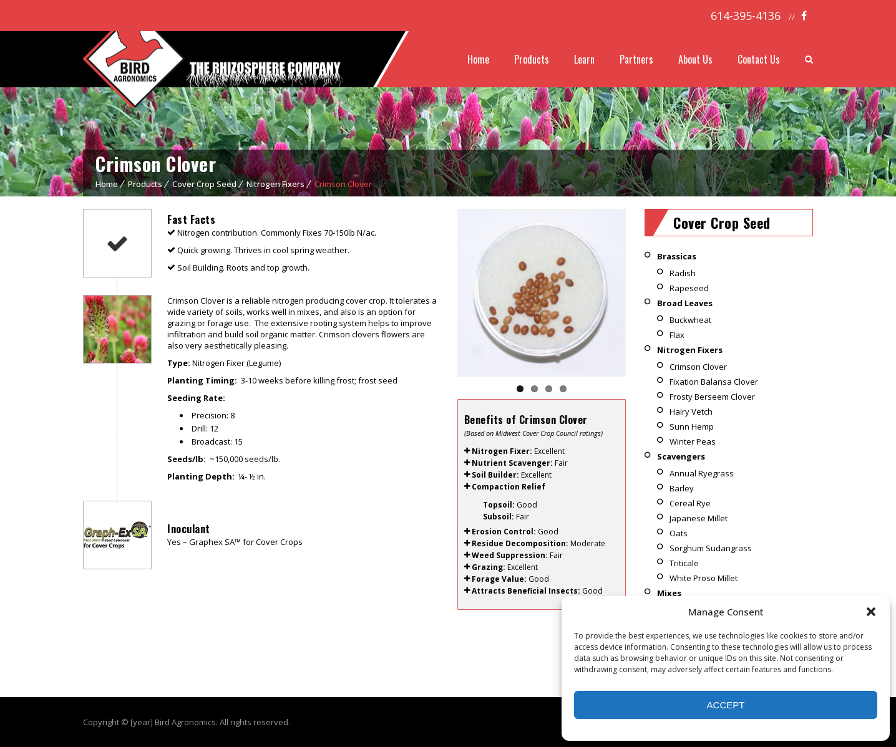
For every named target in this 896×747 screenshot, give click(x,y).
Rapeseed (689, 288)
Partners (636, 59)
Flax (677, 334)
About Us (695, 59)
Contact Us (759, 59)
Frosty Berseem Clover (712, 396)
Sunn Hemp (692, 426)
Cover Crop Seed (204, 184)
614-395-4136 (746, 15)
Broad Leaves (685, 303)
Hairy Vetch (691, 411)
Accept (726, 705)
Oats (679, 533)
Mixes (669, 593)
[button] (871, 611)
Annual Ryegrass (702, 473)
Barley (682, 488)
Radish (683, 273)
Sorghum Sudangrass (711, 548)
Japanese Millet (699, 518)
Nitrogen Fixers (275, 184)
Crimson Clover (698, 366)
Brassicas (676, 256)
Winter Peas (693, 441)
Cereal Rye (690, 503)
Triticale (684, 563)
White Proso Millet (704, 578)
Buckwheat (690, 319)
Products (531, 59)
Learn (584, 59)
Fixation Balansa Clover (714, 381)
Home (478, 59)
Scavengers (681, 456)
